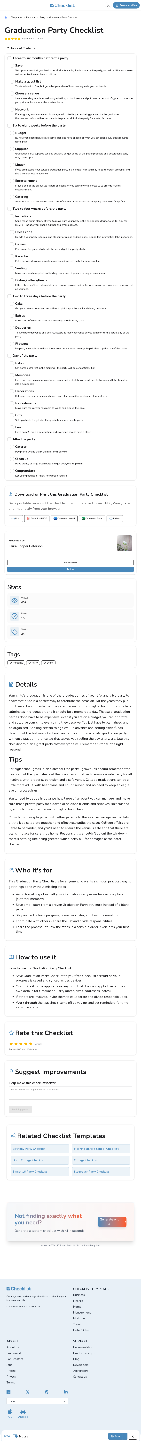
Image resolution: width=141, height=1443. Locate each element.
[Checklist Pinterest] (47, 1392)
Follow (70, 569)
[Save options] (125, 1436)
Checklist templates (91, 1289)
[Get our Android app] (23, 1413)
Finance (78, 1301)
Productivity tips (83, 1353)
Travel (77, 1324)
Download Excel (92, 518)
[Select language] (37, 1401)
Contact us (80, 1377)
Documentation (83, 1347)
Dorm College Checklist (29, 1160)
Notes (23, 1436)
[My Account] (108, 5)
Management (82, 1313)
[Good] (25, 1044)
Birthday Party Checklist (29, 1149)
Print (15, 518)
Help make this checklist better (32, 1083)
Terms (11, 1382)
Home (77, 1307)
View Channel (70, 562)
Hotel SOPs (81, 1330)
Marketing (79, 1318)
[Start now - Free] (126, 5)
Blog (76, 1359)
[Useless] (11, 1044)
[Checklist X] (28, 1392)
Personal (30, 17)
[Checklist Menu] (5, 5)
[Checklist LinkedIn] (66, 1392)
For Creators (15, 1359)
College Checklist (86, 1160)
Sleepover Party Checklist (91, 1172)
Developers (80, 1365)
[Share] (133, 1436)
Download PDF (37, 518)
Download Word (64, 518)
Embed (114, 518)
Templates (16, 17)
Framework (14, 1353)
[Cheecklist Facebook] (8, 1392)
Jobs (9, 1365)
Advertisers (80, 1371)
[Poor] (16, 1044)
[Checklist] (62, 5)
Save (115, 1436)
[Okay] (20, 1044)
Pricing (11, 1371)
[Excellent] (30, 1044)
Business (79, 1295)
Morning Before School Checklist (96, 1149)
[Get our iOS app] (10, 1413)
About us (13, 1347)
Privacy (11, 1377)
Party (42, 17)
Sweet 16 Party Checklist (30, 1172)
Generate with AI (113, 1221)
